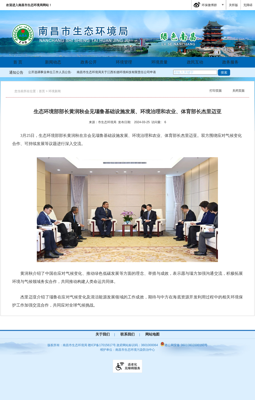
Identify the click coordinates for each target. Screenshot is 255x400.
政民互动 (195, 62)
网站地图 (152, 334)
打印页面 (216, 90)
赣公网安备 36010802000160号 (184, 345)
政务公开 (89, 62)
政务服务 (230, 62)
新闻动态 (53, 62)
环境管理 (124, 62)
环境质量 (159, 62)
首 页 (17, 62)
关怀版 (233, 5)
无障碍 (247, 5)
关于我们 (102, 334)
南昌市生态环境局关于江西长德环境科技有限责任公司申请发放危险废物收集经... (131, 72)
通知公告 (16, 72)
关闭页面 (238, 90)
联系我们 (127, 334)
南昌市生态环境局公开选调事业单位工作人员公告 (37, 72)
